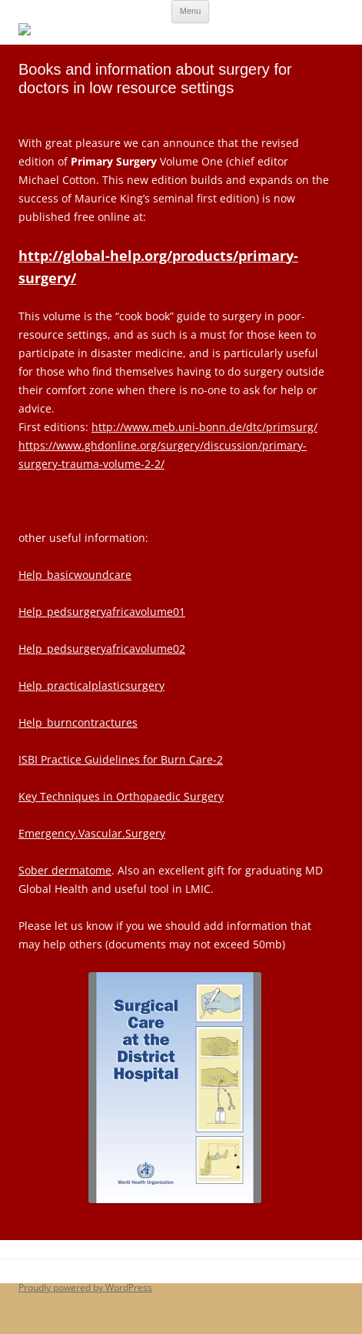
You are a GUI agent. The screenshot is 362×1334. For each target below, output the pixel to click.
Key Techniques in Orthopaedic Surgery (121, 796)
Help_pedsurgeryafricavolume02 (101, 648)
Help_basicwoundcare (74, 574)
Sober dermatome (64, 870)
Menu (190, 10)
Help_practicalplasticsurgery (91, 685)
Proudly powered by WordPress (85, 1287)
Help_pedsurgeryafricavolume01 (101, 611)
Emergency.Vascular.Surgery (91, 833)
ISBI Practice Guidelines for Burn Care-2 (120, 759)
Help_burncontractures (78, 722)
